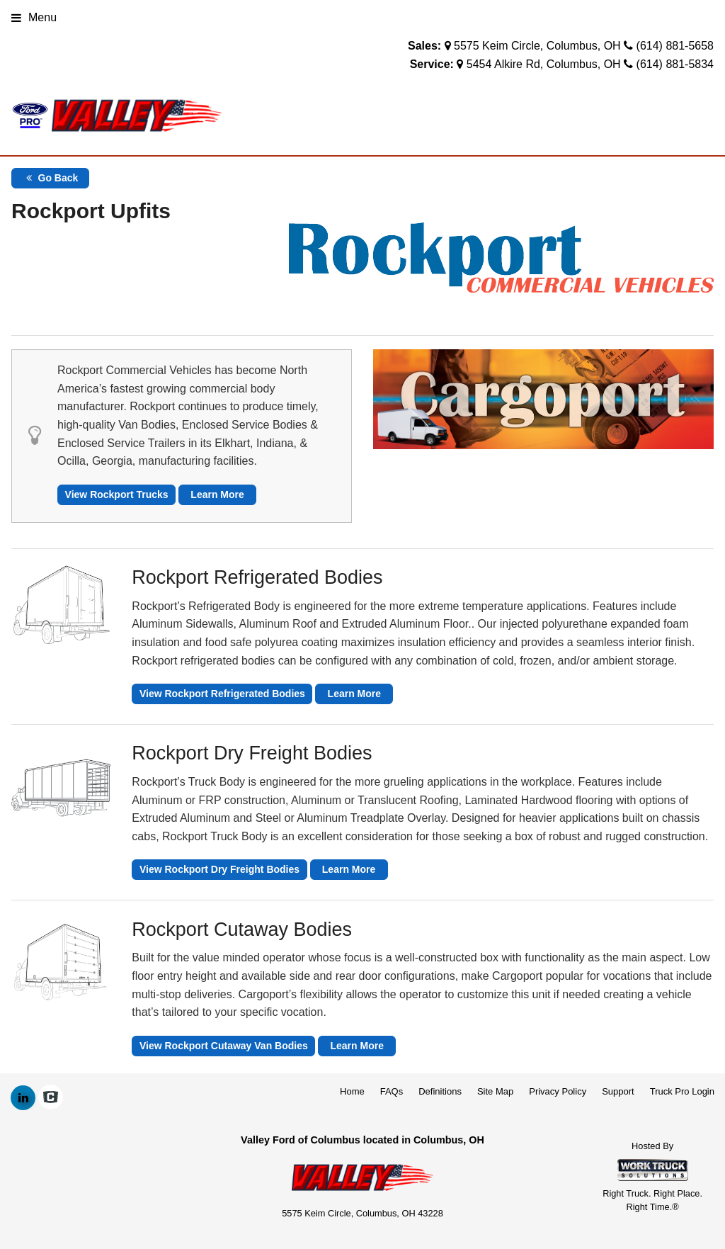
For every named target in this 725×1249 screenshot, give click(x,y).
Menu (34, 17)
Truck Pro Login (682, 1091)
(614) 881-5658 (675, 46)
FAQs (392, 1091)
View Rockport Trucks (117, 494)
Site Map (495, 1091)
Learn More (217, 494)
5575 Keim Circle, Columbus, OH (537, 46)
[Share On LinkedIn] (23, 1098)
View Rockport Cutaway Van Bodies (223, 1045)
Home (352, 1091)
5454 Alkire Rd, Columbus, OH (544, 64)
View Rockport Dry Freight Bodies (219, 869)
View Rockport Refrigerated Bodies (222, 693)
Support (618, 1091)
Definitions (440, 1091)
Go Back (51, 177)
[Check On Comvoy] (50, 1098)
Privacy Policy (557, 1091)
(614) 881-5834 (675, 64)
